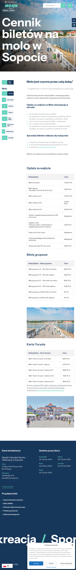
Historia (10, 106)
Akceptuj (36, 563)
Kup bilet (9, 82)
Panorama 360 (10, 125)
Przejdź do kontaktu (7, 486)
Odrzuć (51, 563)
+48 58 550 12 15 (8, 476)
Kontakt (10, 138)
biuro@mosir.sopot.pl (10, 478)
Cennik (10, 93)
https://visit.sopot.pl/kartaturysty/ (50, 391)
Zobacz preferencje (66, 563)
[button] (72, 545)
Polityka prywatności (51, 567)
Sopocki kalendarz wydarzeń (13, 500)
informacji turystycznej (47, 147)
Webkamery (10, 131)
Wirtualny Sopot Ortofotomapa (14, 507)
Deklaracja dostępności (11, 514)
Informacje (10, 100)
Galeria (10, 112)
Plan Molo (9, 118)
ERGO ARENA (8, 503)
